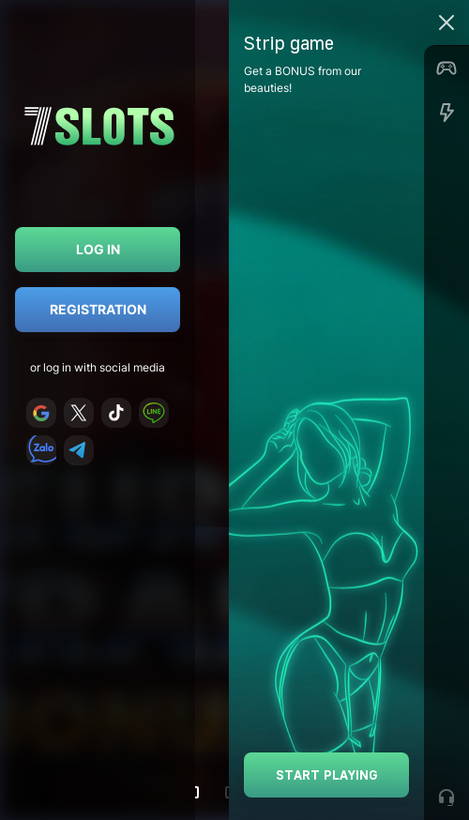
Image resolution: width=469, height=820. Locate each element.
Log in (98, 249)
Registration (98, 309)
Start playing (327, 774)
